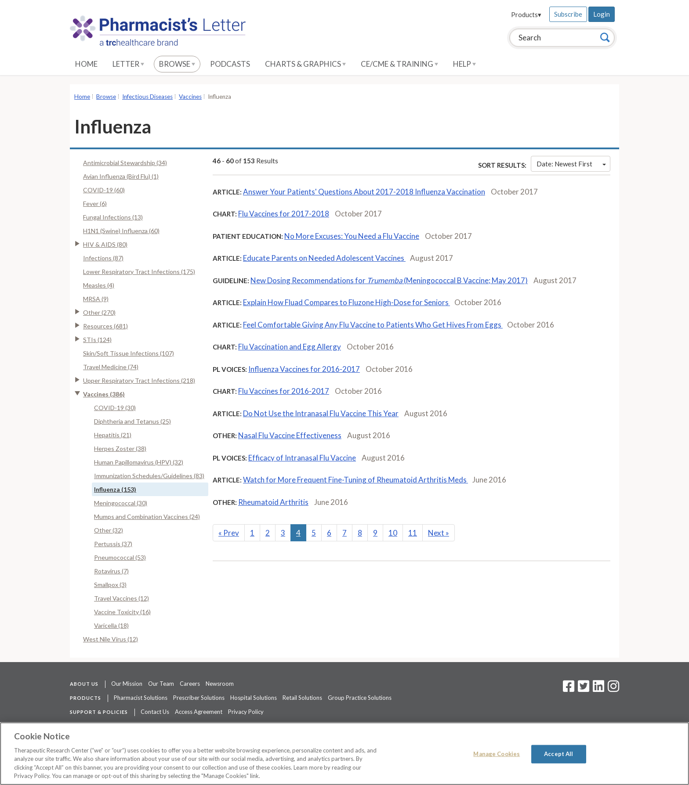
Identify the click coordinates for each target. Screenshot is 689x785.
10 (392, 532)
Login (601, 14)
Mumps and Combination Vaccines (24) (147, 516)
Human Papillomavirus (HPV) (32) (138, 462)
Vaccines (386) (104, 394)
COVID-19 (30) (115, 407)
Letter (128, 63)
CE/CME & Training (399, 63)
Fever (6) (95, 203)
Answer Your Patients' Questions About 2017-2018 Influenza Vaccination (364, 191)
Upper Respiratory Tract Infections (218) (139, 380)
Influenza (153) (115, 489)
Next (438, 532)
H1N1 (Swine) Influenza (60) (121, 230)
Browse (177, 63)
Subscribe (568, 14)
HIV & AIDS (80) (105, 244)
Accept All (558, 753)
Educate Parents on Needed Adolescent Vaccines (324, 258)
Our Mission (126, 683)
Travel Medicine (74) (110, 367)
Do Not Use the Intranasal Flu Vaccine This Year (321, 413)
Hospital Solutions (253, 697)
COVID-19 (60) (104, 190)
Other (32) (108, 530)
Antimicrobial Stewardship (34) (125, 162)
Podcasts (230, 63)
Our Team (161, 683)
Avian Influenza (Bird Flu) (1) (121, 176)
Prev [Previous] (228, 532)
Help (464, 63)
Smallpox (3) (110, 584)
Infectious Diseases (147, 96)
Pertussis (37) (113, 543)
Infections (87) (103, 258)
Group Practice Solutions (360, 697)
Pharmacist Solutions (140, 697)
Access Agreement (198, 711)
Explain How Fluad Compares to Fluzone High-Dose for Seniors (346, 302)
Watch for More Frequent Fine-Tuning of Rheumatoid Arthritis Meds (355, 479)
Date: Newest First (571, 164)
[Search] (605, 37)
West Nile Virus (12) (110, 639)
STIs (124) (97, 339)
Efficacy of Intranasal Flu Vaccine (302, 457)
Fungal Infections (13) (113, 217)
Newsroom (220, 683)
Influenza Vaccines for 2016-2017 (304, 369)
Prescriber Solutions (199, 697)
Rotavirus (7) (111, 571)
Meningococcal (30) (120, 503)
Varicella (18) (111, 625)
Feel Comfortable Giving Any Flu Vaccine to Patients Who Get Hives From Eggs (373, 324)
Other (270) (99, 312)
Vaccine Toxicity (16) (122, 612)
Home (86, 63)
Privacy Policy (246, 711)
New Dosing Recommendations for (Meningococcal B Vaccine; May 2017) (389, 280)
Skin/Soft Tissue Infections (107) (128, 353)
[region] (344, 753)
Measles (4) (98, 285)
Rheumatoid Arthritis (273, 502)
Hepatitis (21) (112, 435)
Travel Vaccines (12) (121, 598)
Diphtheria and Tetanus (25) (132, 421)
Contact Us (155, 711)
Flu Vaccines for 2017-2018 (283, 213)
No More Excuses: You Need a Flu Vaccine (351, 236)
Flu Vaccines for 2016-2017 (283, 391)
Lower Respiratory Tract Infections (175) (139, 271)
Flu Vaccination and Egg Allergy (289, 346)
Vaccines (190, 96)
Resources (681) (105, 326)
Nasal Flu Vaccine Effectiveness (289, 435)
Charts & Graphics (305, 63)
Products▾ (526, 14)
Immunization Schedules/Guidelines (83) (149, 475)
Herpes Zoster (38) (120, 448)
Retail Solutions (302, 697)
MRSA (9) (96, 298)
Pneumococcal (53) (120, 557)
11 (412, 532)
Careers (190, 683)
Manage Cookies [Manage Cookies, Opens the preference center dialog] (496, 753)
